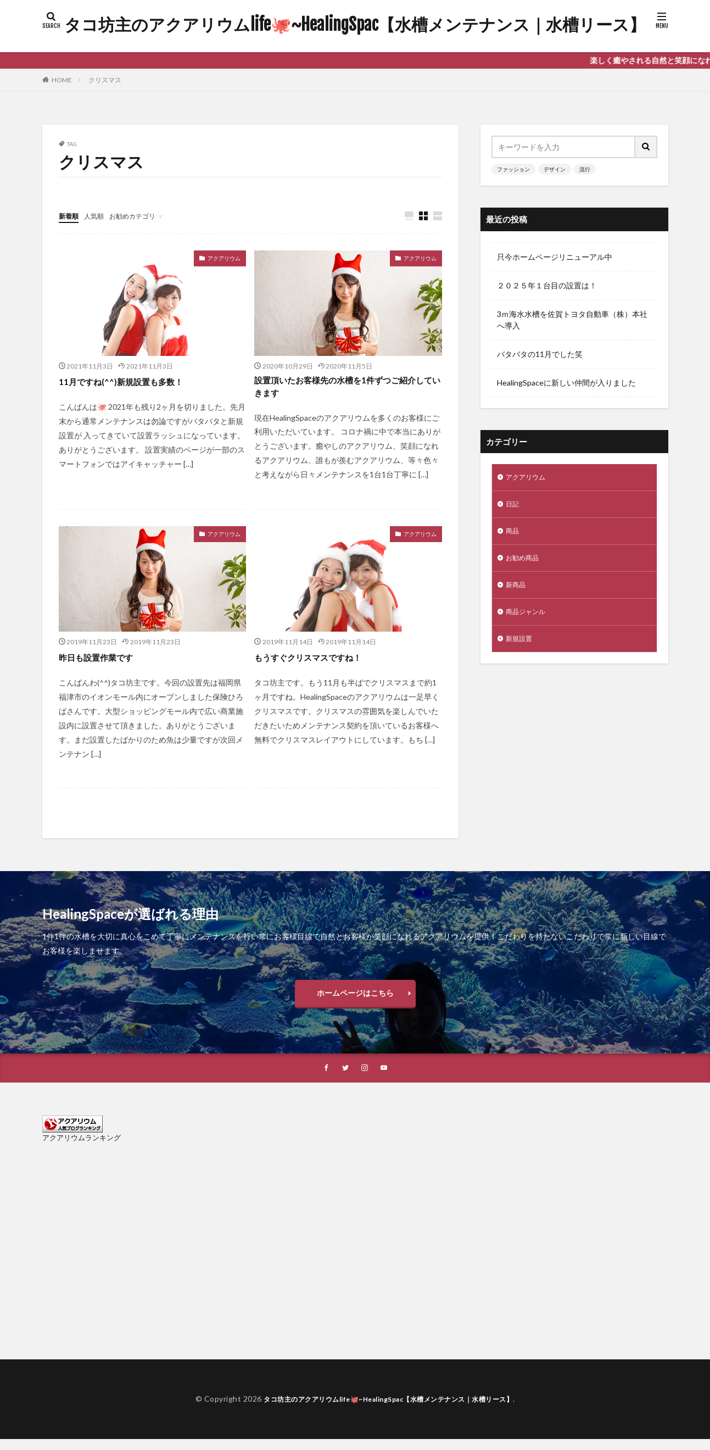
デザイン (555, 169)
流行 (584, 169)
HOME (62, 80)
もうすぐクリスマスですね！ (318, 662)
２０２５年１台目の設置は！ (547, 285)
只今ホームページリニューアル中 (554, 256)
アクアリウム (224, 258)
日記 (513, 506)
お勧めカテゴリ (143, 215)
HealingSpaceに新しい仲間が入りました (566, 382)
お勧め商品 (525, 563)
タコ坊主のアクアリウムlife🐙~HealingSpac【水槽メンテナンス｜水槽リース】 (355, 24)
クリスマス (104, 80)
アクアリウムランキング (81, 1149)
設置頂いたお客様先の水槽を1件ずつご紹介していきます (346, 389)
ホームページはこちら (355, 1000)
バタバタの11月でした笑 (540, 354)
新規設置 (521, 649)
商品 (513, 535)
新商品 (517, 592)
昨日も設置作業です (103, 662)
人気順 (98, 215)
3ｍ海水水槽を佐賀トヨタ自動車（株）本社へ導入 (572, 319)
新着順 (70, 215)
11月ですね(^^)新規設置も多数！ (132, 382)
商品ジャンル (529, 621)
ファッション (513, 169)
